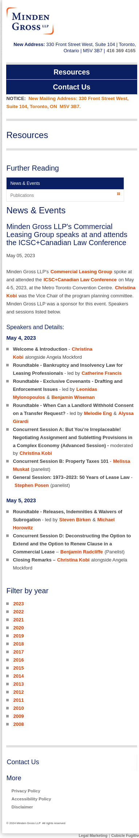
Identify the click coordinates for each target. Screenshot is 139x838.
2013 (18, 684)
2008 (18, 724)
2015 (18, 668)
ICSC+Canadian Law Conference (80, 279)
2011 (18, 700)
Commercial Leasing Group (81, 271)
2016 (18, 660)
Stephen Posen (32, 485)
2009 (18, 716)
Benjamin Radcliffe (81, 552)
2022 (18, 611)
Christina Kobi (36, 453)
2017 (18, 652)
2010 (18, 708)
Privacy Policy (25, 790)
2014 (18, 676)
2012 (18, 692)
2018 (18, 644)
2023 (18, 603)
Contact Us (23, 762)
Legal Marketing (93, 836)
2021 (18, 619)
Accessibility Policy (31, 798)
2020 (18, 628)
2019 (18, 636)
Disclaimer (22, 806)
